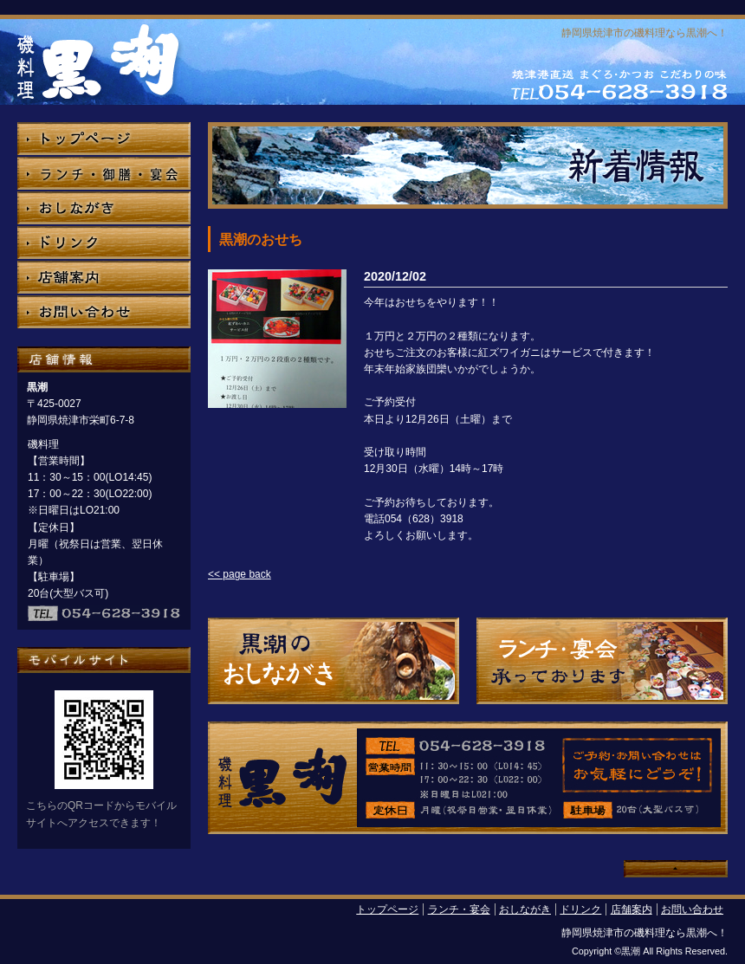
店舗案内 (631, 909)
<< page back (239, 574)
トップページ (387, 909)
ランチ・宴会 (459, 909)
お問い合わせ (692, 909)
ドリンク (580, 909)
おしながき (525, 909)
